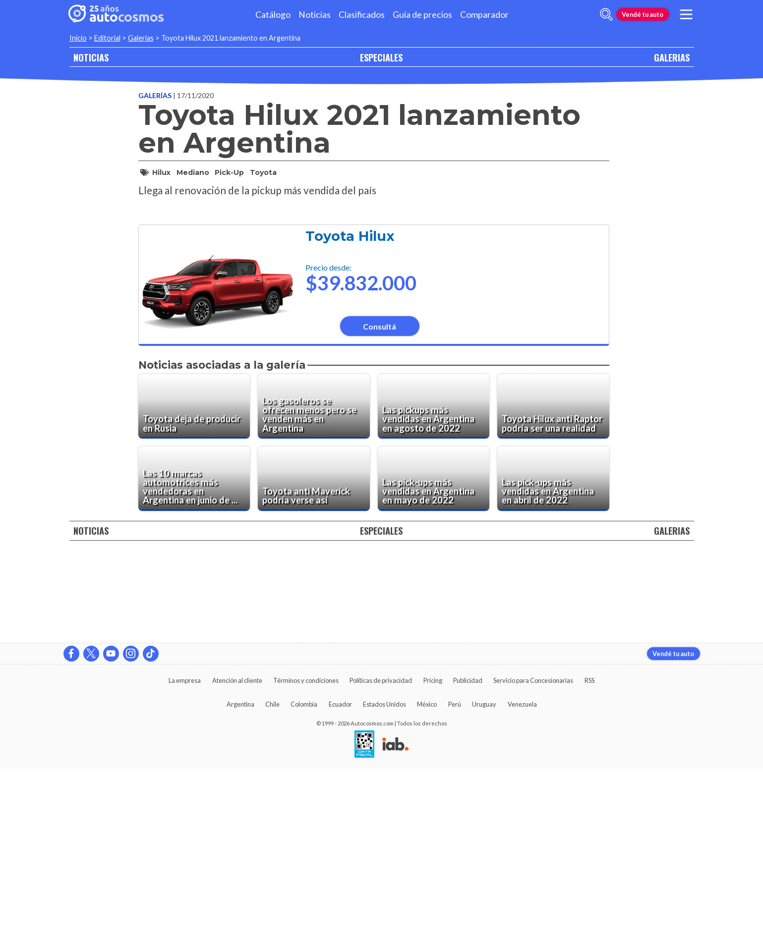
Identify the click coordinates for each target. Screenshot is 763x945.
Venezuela (522, 881)
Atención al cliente (237, 857)
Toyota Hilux (350, 501)
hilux (161, 172)
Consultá (379, 591)
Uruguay (484, 881)
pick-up (229, 172)
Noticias (314, 14)
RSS (589, 857)
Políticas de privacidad (381, 857)
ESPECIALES (381, 57)
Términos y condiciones (306, 857)
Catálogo (273, 14)
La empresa (185, 857)
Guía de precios (422, 14)
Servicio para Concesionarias (533, 857)
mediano (192, 172)
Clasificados (362, 14)
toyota (263, 172)
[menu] (686, 14)
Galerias (141, 38)
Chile (272, 881)
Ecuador (340, 881)
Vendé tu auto (642, 14)
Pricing (432, 857)
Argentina (240, 881)
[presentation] (373, 328)
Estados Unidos (384, 881)
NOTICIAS (91, 57)
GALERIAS (672, 57)
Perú (454, 881)
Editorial (107, 38)
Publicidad (467, 857)
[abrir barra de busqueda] (606, 14)
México (427, 881)
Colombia (304, 881)
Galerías (155, 95)
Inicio (78, 38)
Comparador (484, 14)
